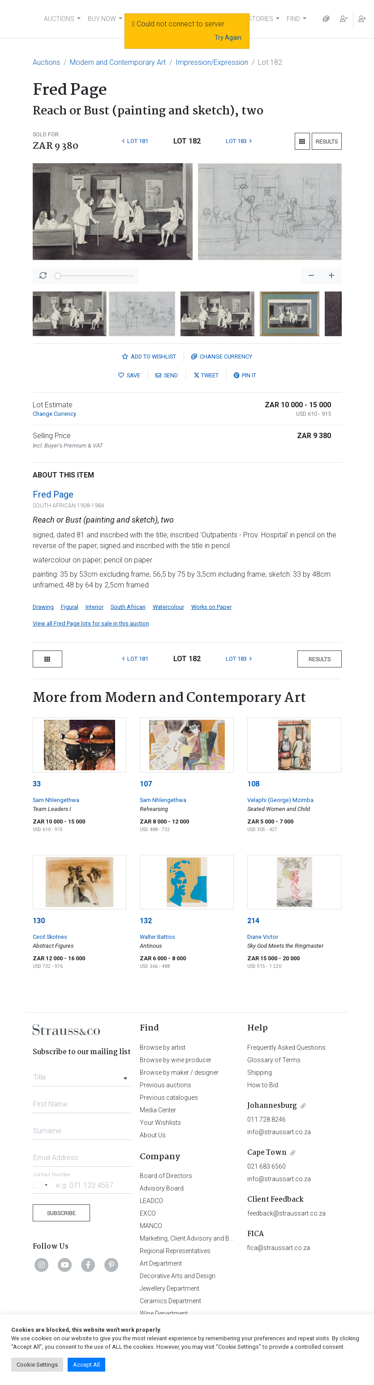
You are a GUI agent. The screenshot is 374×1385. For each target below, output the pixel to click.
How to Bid (262, 1085)
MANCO (151, 1225)
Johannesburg (272, 1105)
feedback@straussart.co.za (286, 1213)
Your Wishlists (160, 1122)
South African (128, 607)
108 (253, 784)
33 (37, 784)
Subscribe (61, 1213)
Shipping (259, 1072)
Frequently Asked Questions (286, 1047)
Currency (221, 356)
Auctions (46, 62)
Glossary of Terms (274, 1060)
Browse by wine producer (175, 1060)
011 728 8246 (266, 1119)
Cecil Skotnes (50, 936)
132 (146, 920)
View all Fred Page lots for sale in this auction (91, 623)
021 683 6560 (266, 1166)
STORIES (260, 18)
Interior (94, 607)
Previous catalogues (169, 1097)
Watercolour (168, 607)
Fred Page (53, 494)
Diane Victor (262, 936)
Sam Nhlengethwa (56, 800)
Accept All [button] (86, 1364)
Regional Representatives (175, 1250)
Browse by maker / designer (179, 1072)
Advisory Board (162, 1188)
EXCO (148, 1213)
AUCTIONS (59, 18)
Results (327, 141)
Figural (69, 607)
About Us (153, 1135)
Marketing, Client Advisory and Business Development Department (232, 1238)
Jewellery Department (169, 1288)
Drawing (43, 607)
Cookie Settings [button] (37, 1364)
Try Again (228, 37)
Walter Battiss (157, 936)
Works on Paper (211, 607)
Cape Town (267, 1152)
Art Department (161, 1263)
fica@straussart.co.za (278, 1247)
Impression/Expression (212, 62)
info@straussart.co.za (279, 1132)
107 (146, 784)
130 (39, 920)
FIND (293, 18)
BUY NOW (102, 18)
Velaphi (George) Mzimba (280, 800)
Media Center (158, 1110)
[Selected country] (41, 1185)
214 (253, 920)
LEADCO (151, 1200)
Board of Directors (166, 1175)
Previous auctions (165, 1085)
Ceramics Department (170, 1301)
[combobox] (82, 1074)
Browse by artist (162, 1047)
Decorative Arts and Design (177, 1275)
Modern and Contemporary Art (118, 62)
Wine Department (164, 1313)
